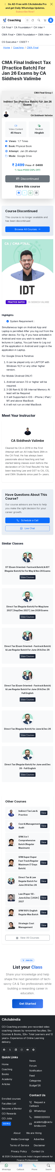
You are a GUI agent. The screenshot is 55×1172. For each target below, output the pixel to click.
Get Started (27, 1003)
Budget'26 (35, 1085)
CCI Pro (6, 1124)
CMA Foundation (25, 34)
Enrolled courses (11, 1098)
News (32, 1060)
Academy (7, 1079)
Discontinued (27, 179)
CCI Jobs (7, 1118)
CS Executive (9, 41)
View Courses (27, 577)
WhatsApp (37, 1110)
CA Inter (38, 27)
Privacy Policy (19, 1151)
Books (5, 1074)
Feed (32, 1075)
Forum (33, 1065)
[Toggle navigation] (27, 20)
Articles (6, 1084)
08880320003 (42, 1117)
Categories (35, 1080)
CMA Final (7, 34)
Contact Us (38, 1151)
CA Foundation (22, 27)
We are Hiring (34, 1133)
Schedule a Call (27, 520)
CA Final (6, 27)
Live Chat (27, 528)
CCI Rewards (9, 1113)
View (43, 813)
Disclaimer (39, 1145)
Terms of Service (19, 1145)
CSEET (23, 41)
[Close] (51, 4)
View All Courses (27, 937)
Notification (35, 1070)
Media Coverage (20, 1139)
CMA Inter (44, 34)
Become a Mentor (12, 1108)
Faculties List (9, 1103)
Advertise (39, 1139)
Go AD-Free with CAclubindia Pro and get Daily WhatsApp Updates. (25, 8)
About (16, 1133)
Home (5, 1064)
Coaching (14, 20)
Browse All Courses (27, 229)
